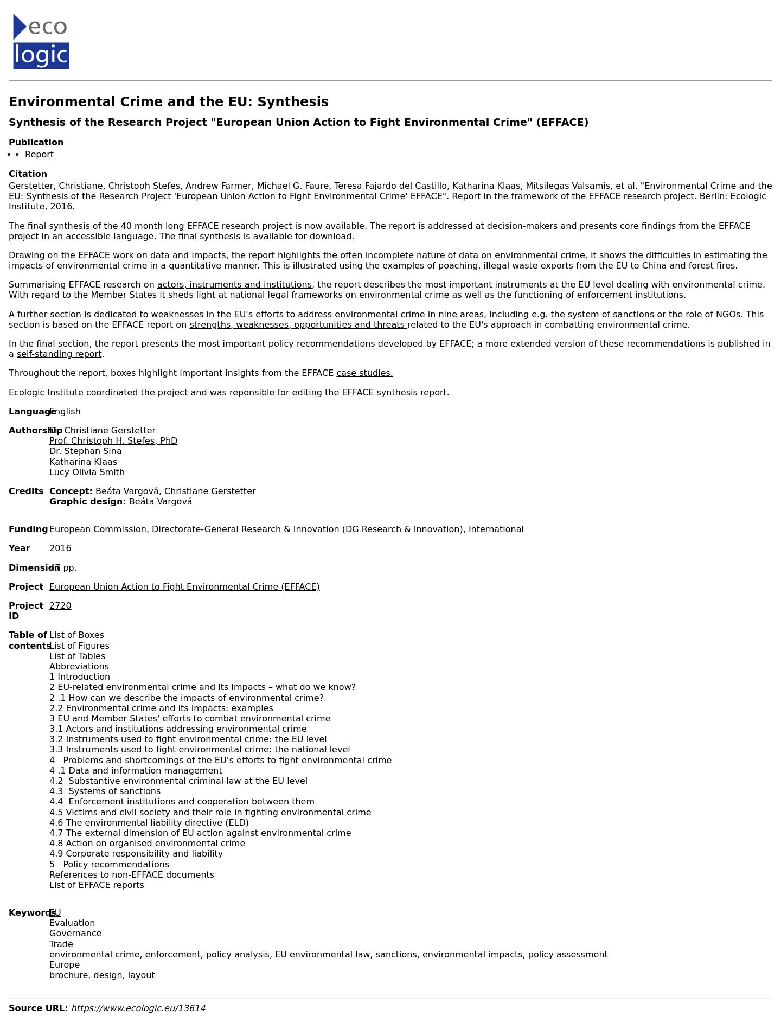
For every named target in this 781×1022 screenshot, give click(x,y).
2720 (60, 606)
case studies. (364, 373)
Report (39, 154)
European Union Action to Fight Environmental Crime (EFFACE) (184, 587)
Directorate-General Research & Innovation (245, 529)
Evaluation (72, 923)
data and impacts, (188, 255)
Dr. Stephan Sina (85, 451)
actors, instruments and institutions (234, 284)
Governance (75, 933)
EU (55, 913)
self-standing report (59, 354)
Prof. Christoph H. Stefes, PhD (113, 441)
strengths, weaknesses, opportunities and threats (298, 325)
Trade (61, 944)
